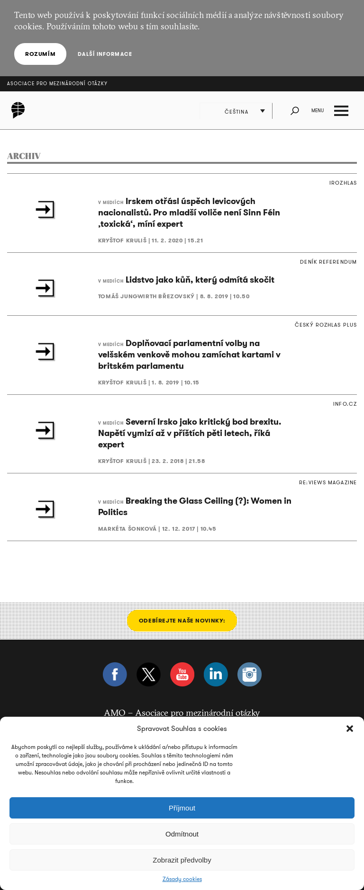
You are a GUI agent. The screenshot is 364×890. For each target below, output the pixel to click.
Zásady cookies (182, 879)
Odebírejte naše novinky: (182, 620)
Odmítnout (182, 834)
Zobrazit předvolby (182, 860)
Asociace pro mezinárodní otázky (57, 83)
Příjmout (182, 808)
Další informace (105, 54)
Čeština (236, 112)
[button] (350, 728)
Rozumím (40, 54)
